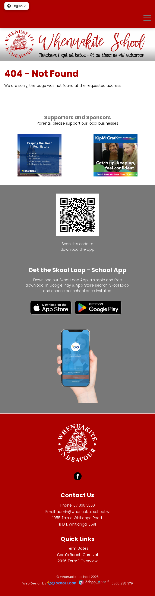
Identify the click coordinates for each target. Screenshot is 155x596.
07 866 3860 (84, 505)
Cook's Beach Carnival (77, 554)
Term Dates (77, 548)
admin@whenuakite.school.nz (83, 511)
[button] (16, 6)
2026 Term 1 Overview (78, 561)
